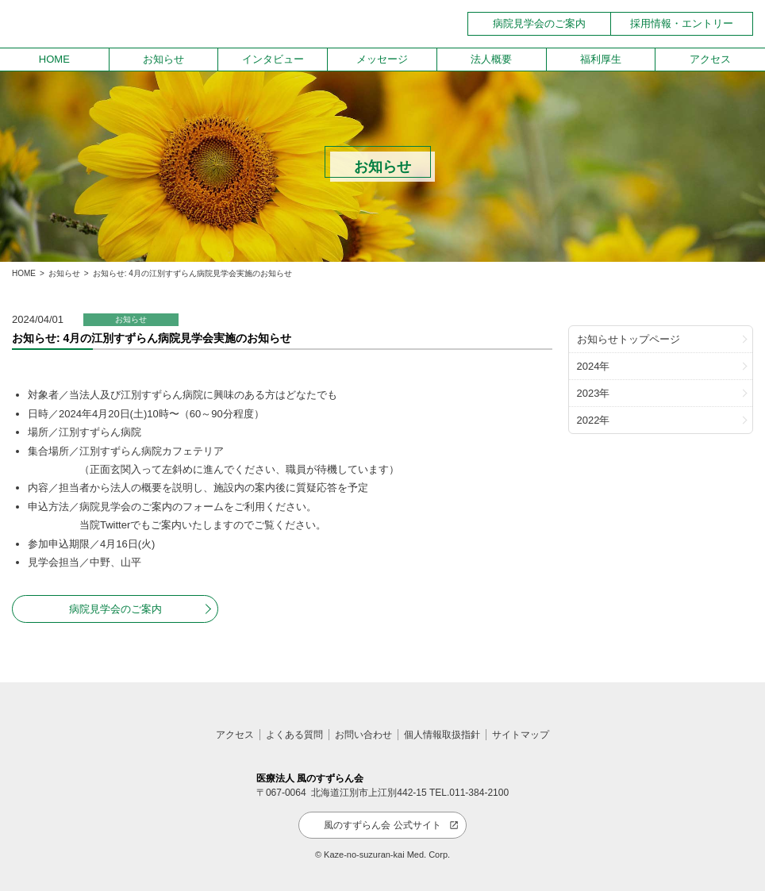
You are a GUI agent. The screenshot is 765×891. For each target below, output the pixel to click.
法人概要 (491, 59)
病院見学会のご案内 (539, 23)
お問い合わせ (363, 734)
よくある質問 (294, 734)
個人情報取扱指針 (442, 734)
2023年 (593, 393)
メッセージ (382, 59)
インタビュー (273, 59)
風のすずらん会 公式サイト (382, 825)
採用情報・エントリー (681, 23)
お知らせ (163, 59)
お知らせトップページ (628, 339)
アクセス (710, 59)
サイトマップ (520, 734)
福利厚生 (600, 59)
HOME (54, 59)
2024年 (593, 366)
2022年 (593, 420)
